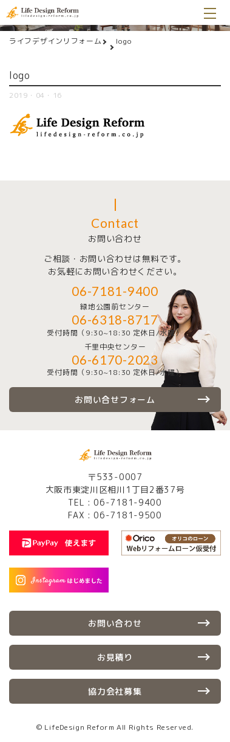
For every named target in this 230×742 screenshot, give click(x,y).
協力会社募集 (114, 691)
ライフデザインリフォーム (55, 41)
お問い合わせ (114, 623)
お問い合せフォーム (115, 399)
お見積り (115, 657)
